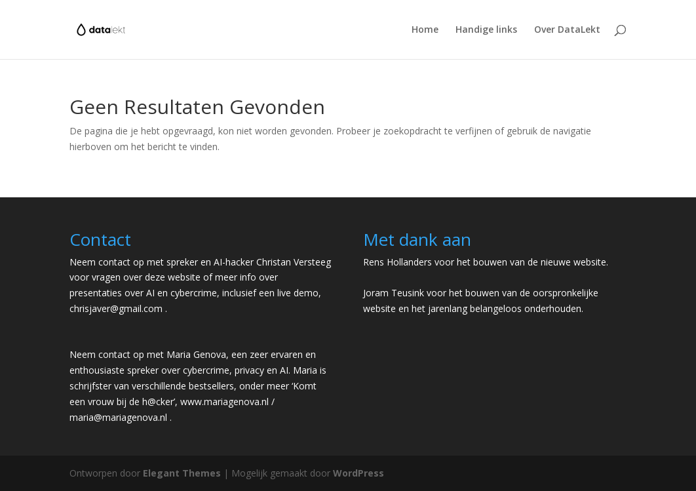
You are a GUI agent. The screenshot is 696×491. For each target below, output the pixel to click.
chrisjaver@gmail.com (116, 308)
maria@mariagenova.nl (118, 417)
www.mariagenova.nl (224, 401)
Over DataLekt (567, 30)
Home (425, 30)
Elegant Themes (182, 473)
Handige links (486, 30)
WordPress (358, 473)
